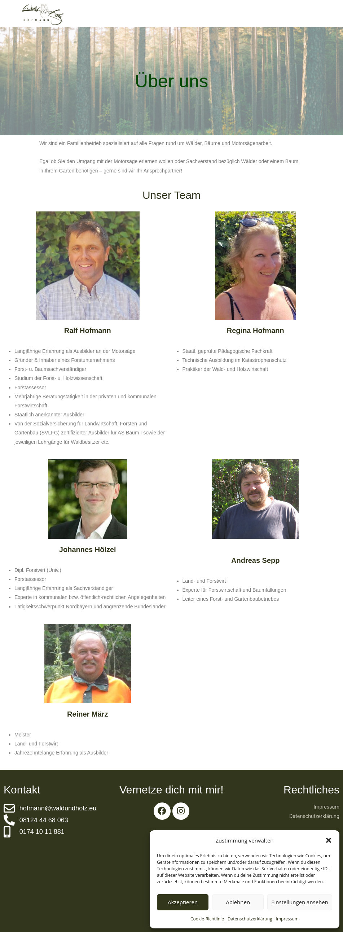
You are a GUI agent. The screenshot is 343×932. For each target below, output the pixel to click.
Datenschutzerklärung (250, 919)
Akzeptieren (183, 902)
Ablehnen (238, 902)
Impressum (287, 919)
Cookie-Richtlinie (207, 919)
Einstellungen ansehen (299, 902)
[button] (328, 840)
